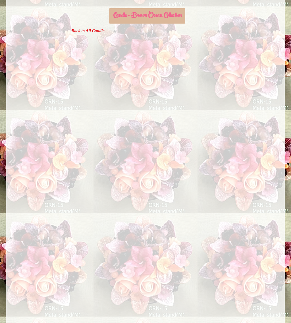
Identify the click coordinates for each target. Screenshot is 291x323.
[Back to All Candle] (88, 31)
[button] (147, 16)
